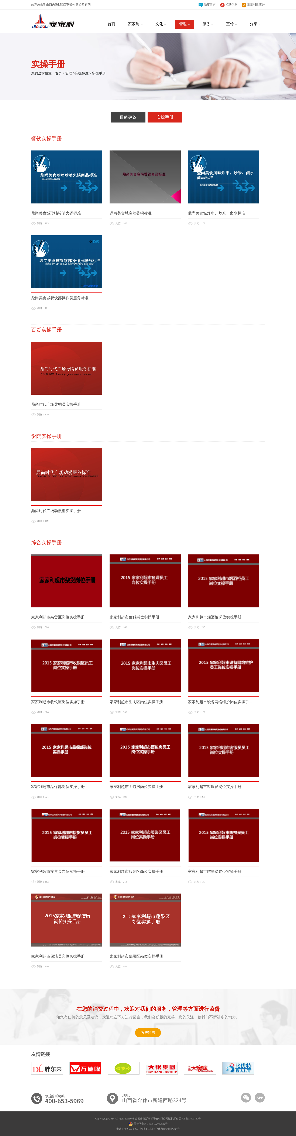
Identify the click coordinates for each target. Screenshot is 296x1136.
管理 (69, 73)
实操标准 (82, 73)
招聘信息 (228, 5)
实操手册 (99, 73)
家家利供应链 (253, 5)
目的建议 (128, 117)
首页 (58, 73)
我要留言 (207, 5)
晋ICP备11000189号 (190, 1118)
